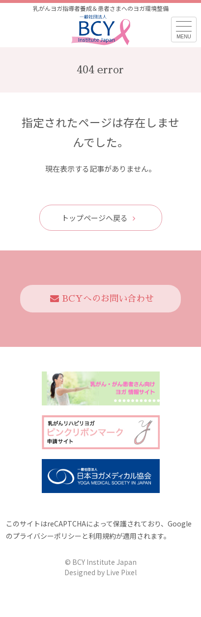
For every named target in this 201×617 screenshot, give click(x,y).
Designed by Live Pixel (100, 572)
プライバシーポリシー (47, 536)
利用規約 (102, 536)
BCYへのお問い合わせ (102, 298)
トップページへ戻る (98, 218)
